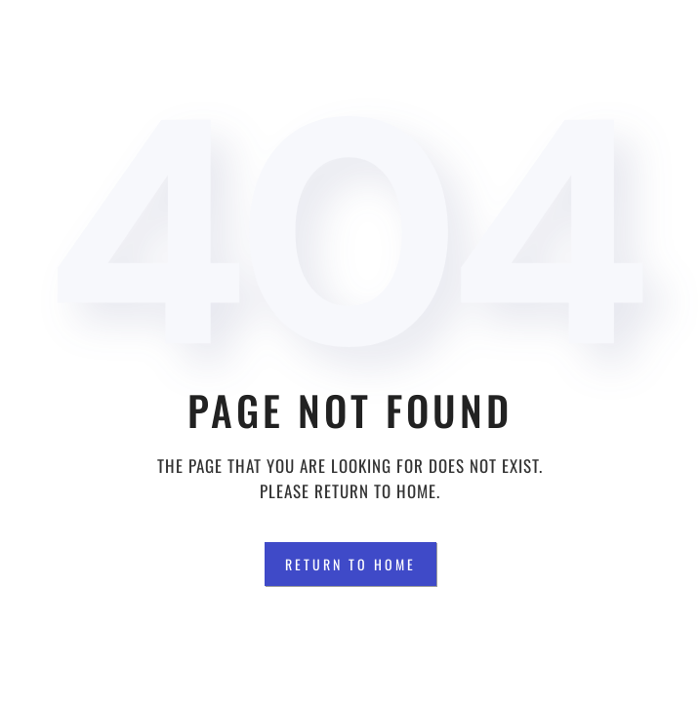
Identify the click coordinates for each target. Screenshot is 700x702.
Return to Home (350, 564)
